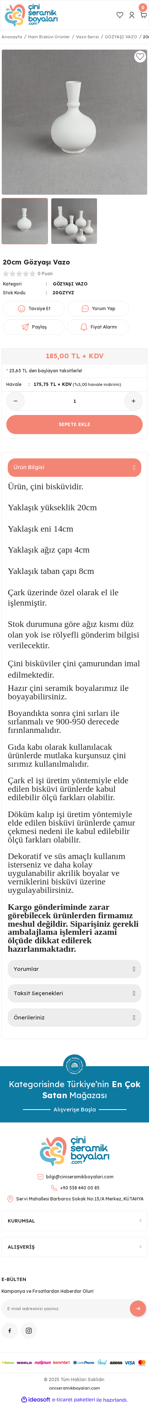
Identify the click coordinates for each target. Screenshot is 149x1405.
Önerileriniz (29, 1017)
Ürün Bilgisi (29, 467)
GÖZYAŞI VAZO (70, 284)
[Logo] (31, 15)
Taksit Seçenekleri (38, 993)
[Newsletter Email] (74, 1308)
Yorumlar (26, 968)
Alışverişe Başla (74, 1109)
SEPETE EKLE (74, 424)
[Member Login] (131, 15)
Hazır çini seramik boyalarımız (63, 688)
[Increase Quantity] (133, 401)
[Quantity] (74, 401)
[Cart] (143, 15)
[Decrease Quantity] (15, 401)
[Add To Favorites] (140, 57)
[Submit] (138, 1309)
